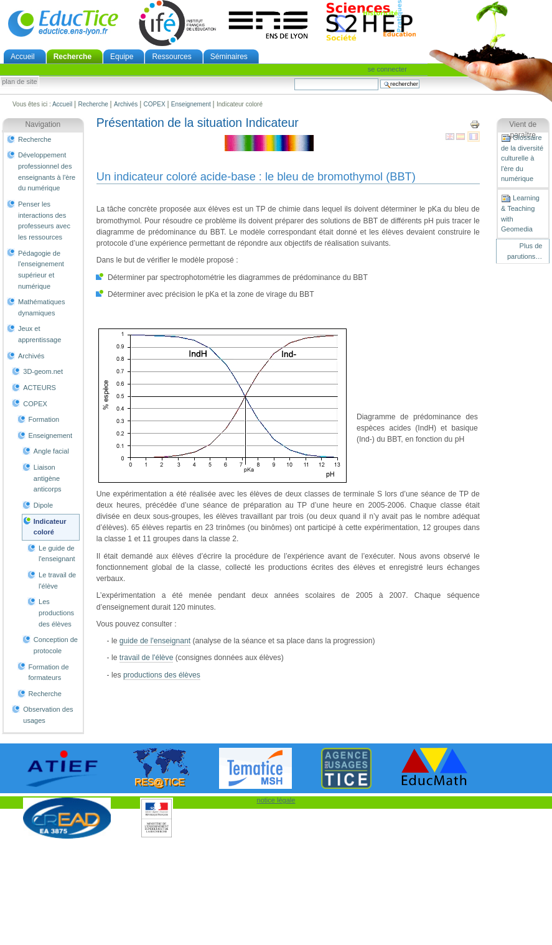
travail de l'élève (146, 657)
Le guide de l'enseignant (57, 553)
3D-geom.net (43, 371)
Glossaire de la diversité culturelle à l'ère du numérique (522, 158)
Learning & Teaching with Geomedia (520, 213)
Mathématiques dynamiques (41, 307)
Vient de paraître (522, 130)
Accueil (23, 56)
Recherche (72, 56)
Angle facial (51, 451)
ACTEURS (39, 387)
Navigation (42, 124)
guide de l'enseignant (154, 640)
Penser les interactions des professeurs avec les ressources (44, 220)
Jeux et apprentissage (39, 334)
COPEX (155, 104)
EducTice (63, 23)
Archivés (126, 104)
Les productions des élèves (56, 612)
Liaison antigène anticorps (48, 478)
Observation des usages (48, 714)
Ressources (171, 56)
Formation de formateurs (49, 672)
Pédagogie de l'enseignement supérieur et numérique (41, 269)
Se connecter (387, 69)
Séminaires (229, 56)
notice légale (276, 800)
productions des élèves (161, 675)
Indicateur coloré (50, 527)
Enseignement (191, 104)
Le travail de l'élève (57, 580)
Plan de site (19, 82)
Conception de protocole (56, 645)
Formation (44, 419)
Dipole (43, 505)
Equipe (121, 56)
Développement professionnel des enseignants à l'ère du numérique (46, 171)
